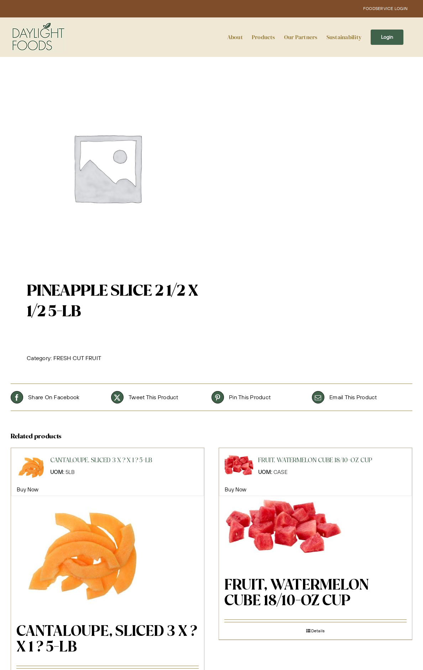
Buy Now (28, 489)
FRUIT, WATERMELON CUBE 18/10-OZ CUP (296, 593)
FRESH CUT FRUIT (77, 358)
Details (318, 630)
